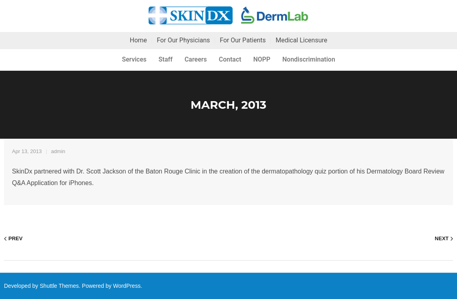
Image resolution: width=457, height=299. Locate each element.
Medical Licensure (301, 40)
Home (138, 40)
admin (58, 151)
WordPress (127, 286)
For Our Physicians (183, 40)
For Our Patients (243, 40)
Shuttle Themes (59, 286)
